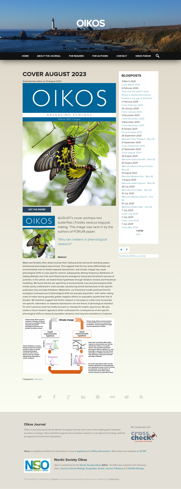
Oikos (90, 23)
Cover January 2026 (132, 112)
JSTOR (142, 451)
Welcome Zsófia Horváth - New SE (138, 159)
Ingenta (81, 451)
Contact (122, 56)
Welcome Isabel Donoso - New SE (138, 183)
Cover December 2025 (133, 118)
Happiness (114, 479)
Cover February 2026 (132, 105)
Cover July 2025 (130, 213)
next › (138, 234)
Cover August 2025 (131, 152)
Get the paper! (36, 209)
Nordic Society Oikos (90, 465)
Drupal (54, 479)
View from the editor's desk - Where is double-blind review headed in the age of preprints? (137, 95)
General (38, 379)
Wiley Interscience (101, 451)
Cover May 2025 (130, 227)
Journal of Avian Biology (72, 468)
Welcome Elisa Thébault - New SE (138, 139)
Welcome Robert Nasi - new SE (137, 207)
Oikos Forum (143, 56)
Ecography (91, 468)
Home (25, 56)
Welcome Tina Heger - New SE (137, 190)
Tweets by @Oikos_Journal (132, 256)
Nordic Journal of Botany (110, 468)
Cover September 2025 (133, 145)
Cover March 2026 (131, 84)
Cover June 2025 (130, 220)
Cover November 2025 (133, 125)
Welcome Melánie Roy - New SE (137, 176)
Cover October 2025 (132, 132)
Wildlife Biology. (136, 468)
